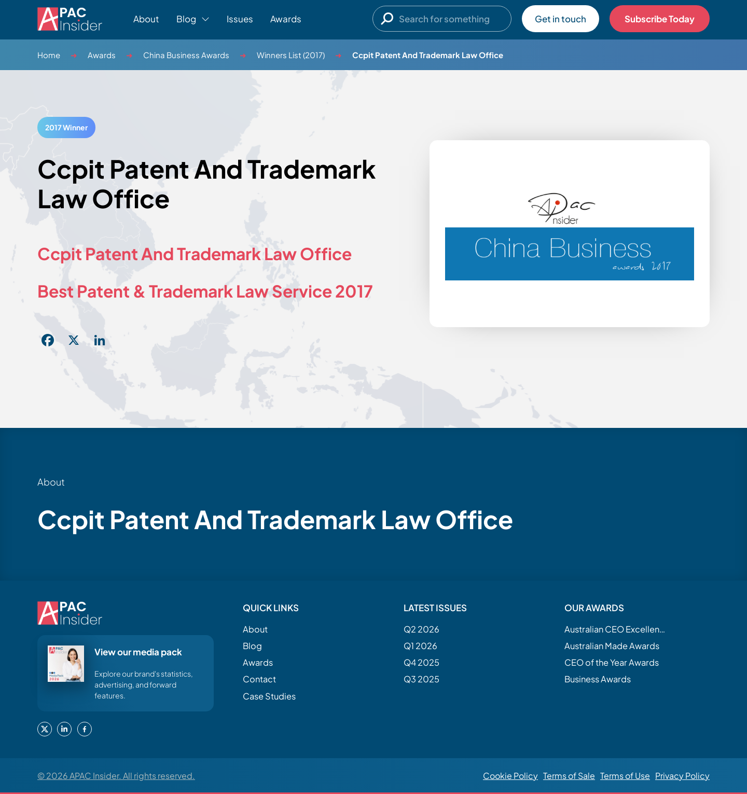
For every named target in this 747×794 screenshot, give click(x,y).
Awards (285, 18)
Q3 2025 (421, 679)
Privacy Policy (682, 775)
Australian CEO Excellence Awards (616, 629)
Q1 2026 (420, 645)
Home (48, 55)
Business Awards (597, 679)
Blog (252, 645)
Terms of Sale (569, 775)
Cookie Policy (510, 775)
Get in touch (560, 18)
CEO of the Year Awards (611, 662)
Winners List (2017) (291, 55)
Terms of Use (625, 775)
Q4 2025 (421, 662)
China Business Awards (186, 55)
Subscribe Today (660, 18)
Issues (240, 18)
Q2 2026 (421, 629)
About (146, 18)
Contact (259, 679)
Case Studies (269, 696)
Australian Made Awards (611, 645)
